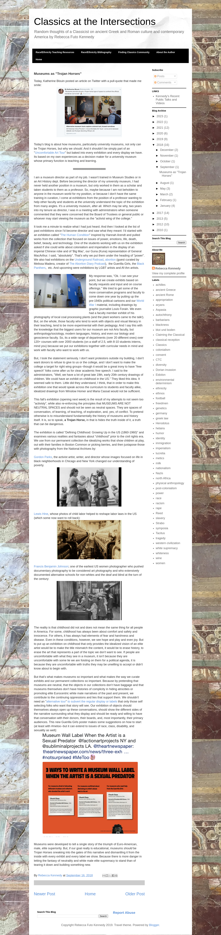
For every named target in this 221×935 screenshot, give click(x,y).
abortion (111, 259)
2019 (160, 139)
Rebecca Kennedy (168, 268)
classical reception (168, 339)
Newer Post (44, 894)
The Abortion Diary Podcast (87, 263)
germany (161, 413)
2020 (160, 133)
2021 (160, 127)
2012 (160, 224)
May (163, 188)
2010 (160, 230)
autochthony (164, 314)
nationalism (163, 468)
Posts (159, 76)
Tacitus (160, 533)
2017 (160, 213)
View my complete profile (168, 273)
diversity (161, 364)
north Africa (163, 478)
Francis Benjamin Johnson (51, 566)
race (159, 498)
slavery (160, 518)
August (165, 183)
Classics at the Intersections (95, 21)
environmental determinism (165, 381)
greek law (162, 418)
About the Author (165, 52)
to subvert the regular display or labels (92, 701)
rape (159, 508)
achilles (161, 284)
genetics (161, 408)
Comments (162, 82)
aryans (160, 304)
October (165, 161)
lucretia (160, 453)
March (164, 194)
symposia (162, 528)
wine (159, 558)
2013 (160, 218)
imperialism (163, 448)
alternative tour (56, 701)
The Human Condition (75, 235)
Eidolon (161, 374)
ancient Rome (165, 295)
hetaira (160, 428)
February (166, 200)
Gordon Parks (43, 457)
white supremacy (167, 548)
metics (160, 458)
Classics (161, 345)
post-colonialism (166, 488)
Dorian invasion (166, 369)
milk (158, 463)
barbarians (163, 320)
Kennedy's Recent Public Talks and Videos (168, 100)
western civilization (168, 543)
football (160, 398)
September (167, 167)
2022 (160, 122)
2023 (160, 116)
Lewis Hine (41, 514)
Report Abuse (124, 912)
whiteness (162, 553)
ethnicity (161, 388)
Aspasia (161, 309)
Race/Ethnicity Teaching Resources (55, 52)
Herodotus (162, 423)
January (165, 205)
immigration (163, 443)
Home (39, 59)
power (160, 493)
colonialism (163, 349)
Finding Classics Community (133, 52)
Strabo (160, 523)
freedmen (162, 403)
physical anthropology (170, 483)
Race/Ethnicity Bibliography (96, 52)
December (167, 150)
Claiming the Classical (170, 334)
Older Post (135, 894)
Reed (159, 513)
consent (161, 354)
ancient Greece (166, 289)
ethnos (160, 393)
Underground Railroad (89, 259)
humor (160, 433)
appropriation (164, 299)
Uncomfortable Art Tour (50, 152)
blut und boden (165, 329)
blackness (162, 324)
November (167, 155)
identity (160, 438)
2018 (160, 144)
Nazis (159, 473)
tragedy (161, 538)
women (160, 563)
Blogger (154, 925)
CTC (159, 359)
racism (160, 503)
